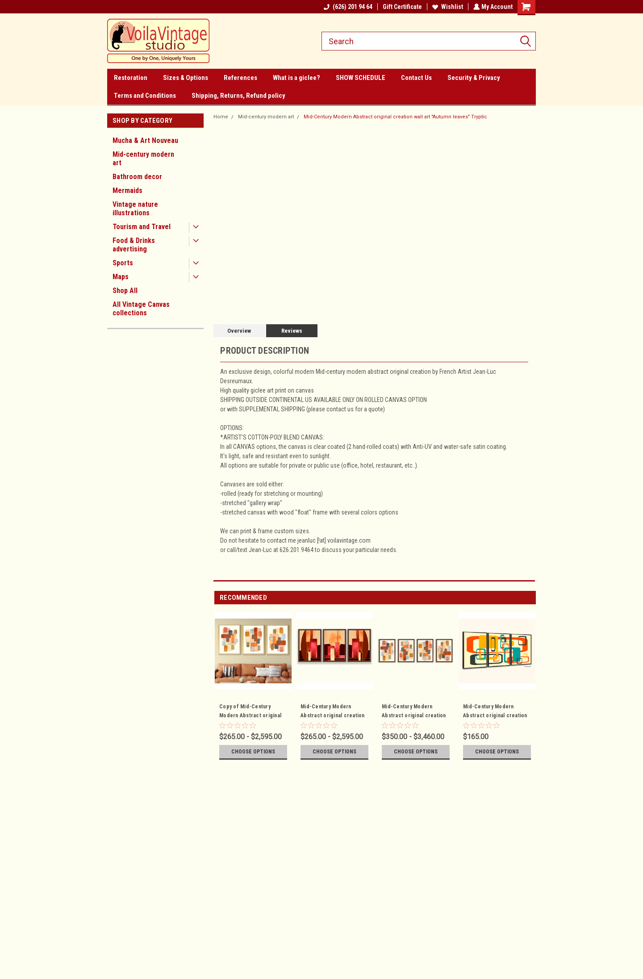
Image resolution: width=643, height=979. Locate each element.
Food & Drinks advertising (134, 244)
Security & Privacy (473, 78)
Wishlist (446, 6)
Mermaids (127, 190)
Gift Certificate (401, 6)
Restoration (130, 78)
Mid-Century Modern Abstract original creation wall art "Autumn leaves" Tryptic (395, 117)
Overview (239, 330)
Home (220, 117)
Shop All (125, 290)
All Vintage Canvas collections (141, 308)
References (240, 78)
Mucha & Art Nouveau (145, 140)
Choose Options (253, 751)
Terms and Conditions (145, 96)
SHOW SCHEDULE (360, 78)
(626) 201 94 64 (347, 6)
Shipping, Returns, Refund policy (238, 96)
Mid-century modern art (143, 158)
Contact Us (416, 78)
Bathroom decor (137, 176)
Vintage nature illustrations (135, 208)
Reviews (291, 330)
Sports (123, 263)
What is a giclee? (296, 78)
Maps (121, 276)
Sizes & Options (185, 78)
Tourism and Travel (142, 226)
